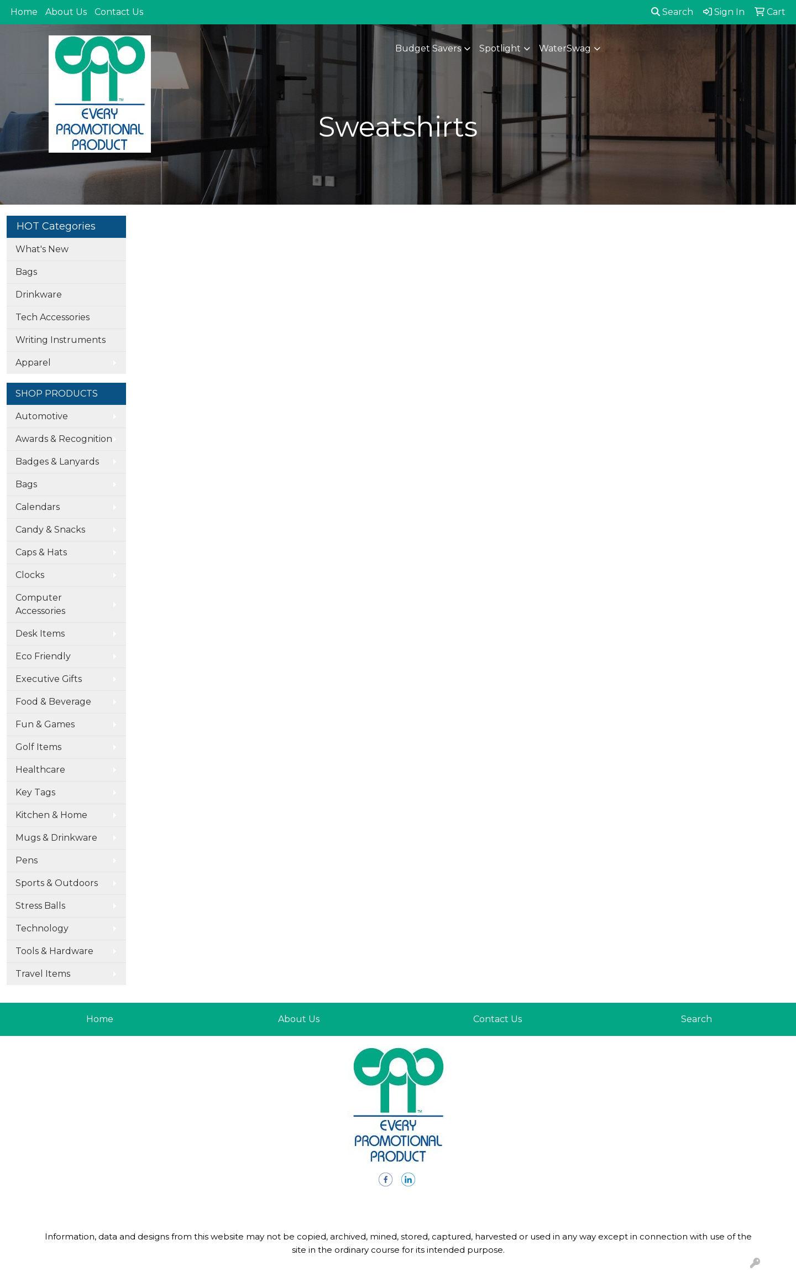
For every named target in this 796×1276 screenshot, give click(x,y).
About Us (66, 12)
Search (672, 12)
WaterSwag (565, 48)
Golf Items (38, 747)
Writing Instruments (60, 340)
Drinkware (38, 294)
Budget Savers (428, 48)
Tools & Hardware (54, 951)
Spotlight (500, 48)
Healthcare (40, 769)
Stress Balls (40, 905)
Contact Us (119, 12)
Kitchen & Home (51, 815)
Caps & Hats (41, 552)
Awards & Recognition (63, 439)
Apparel (33, 362)
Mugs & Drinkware (56, 837)
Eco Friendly (43, 656)
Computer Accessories (40, 604)
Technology (42, 928)
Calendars (37, 507)
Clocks (29, 575)
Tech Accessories (52, 317)
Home (24, 12)
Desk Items (40, 633)
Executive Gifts (48, 679)
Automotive (41, 416)
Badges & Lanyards (57, 461)
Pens (26, 860)
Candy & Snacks (50, 529)
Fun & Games (45, 724)
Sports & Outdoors (56, 883)
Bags (26, 272)
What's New (42, 249)
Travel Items (42, 973)
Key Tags (35, 792)
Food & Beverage (53, 701)
